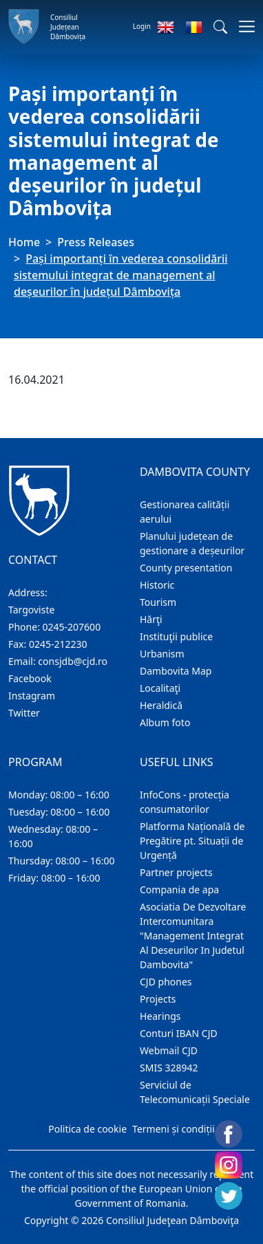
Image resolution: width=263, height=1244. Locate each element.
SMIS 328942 (169, 1067)
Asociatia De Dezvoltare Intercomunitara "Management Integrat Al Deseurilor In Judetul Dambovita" (193, 935)
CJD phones (166, 981)
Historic (157, 584)
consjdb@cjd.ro (72, 661)
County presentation (186, 567)
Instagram (31, 695)
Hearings (160, 1016)
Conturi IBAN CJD (179, 1033)
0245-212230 (58, 644)
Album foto (165, 722)
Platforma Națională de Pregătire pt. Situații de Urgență (192, 841)
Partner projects (176, 872)
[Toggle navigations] (243, 26)
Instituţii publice (176, 636)
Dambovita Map (175, 670)
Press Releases (95, 242)
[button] (220, 27)
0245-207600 (72, 626)
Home (24, 242)
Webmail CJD (169, 1050)
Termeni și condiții (173, 1128)
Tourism (158, 602)
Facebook (30, 678)
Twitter (24, 712)
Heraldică (161, 705)
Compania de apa (179, 889)
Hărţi (151, 619)
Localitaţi (160, 688)
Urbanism (162, 653)
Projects (158, 998)
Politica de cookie (87, 1128)
